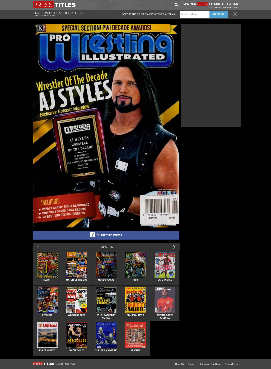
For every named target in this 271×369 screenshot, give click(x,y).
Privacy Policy (231, 364)
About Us (179, 364)
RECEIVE (218, 14)
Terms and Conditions (210, 364)
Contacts (192, 364)
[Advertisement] (211, 49)
